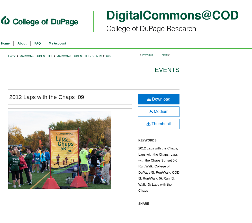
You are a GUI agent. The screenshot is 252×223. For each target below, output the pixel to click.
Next (165, 54)
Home (12, 56)
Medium (158, 111)
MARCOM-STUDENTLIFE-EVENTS (79, 56)
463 (108, 56)
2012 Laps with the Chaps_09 (46, 97)
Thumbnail (159, 124)
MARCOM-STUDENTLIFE (36, 56)
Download (158, 99)
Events (167, 69)
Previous (147, 54)
